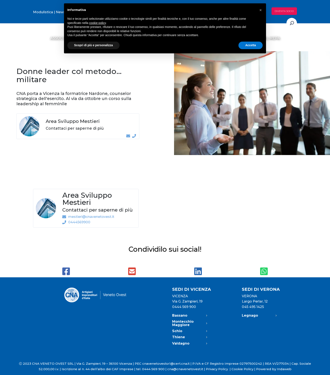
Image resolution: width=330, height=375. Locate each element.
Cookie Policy (242, 369)
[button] (260, 10)
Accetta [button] (250, 45)
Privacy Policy (219, 369)
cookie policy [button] (97, 23)
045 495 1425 (253, 307)
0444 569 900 (184, 307)
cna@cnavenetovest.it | (186, 369)
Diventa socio (284, 11)
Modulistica (43, 12)
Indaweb (284, 369)
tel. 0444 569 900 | (151, 369)
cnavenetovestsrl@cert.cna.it (166, 364)
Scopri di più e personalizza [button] (93, 45)
